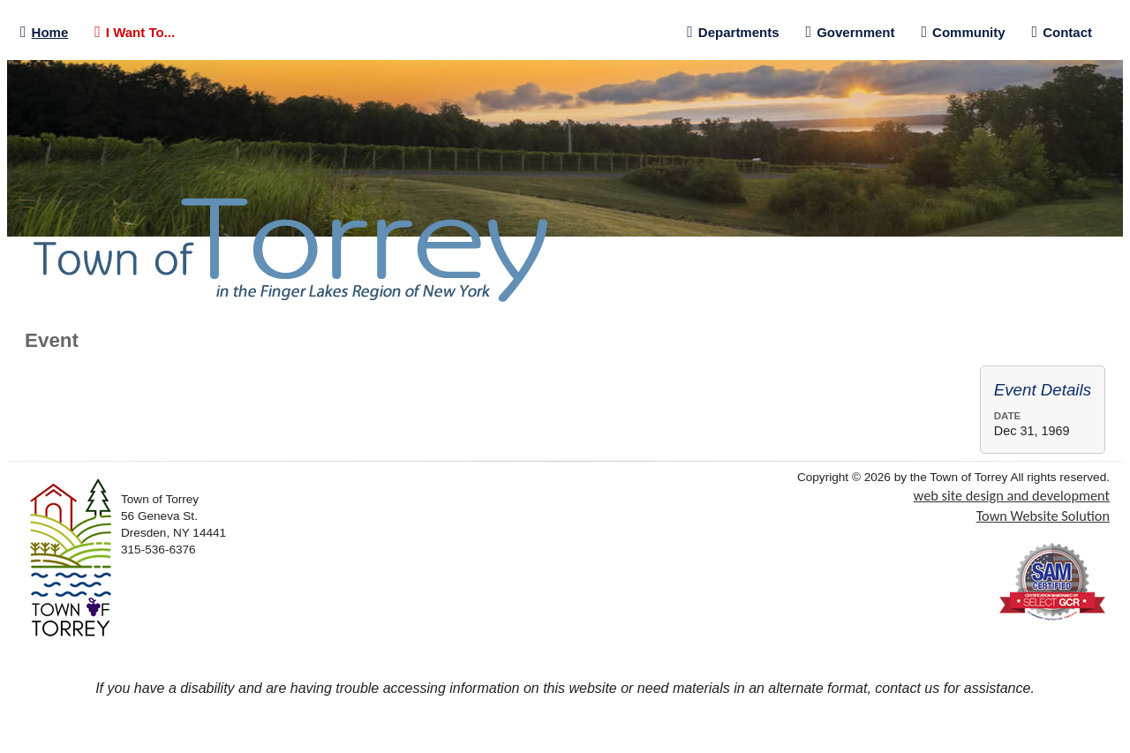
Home (44, 32)
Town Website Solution (1043, 515)
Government (850, 32)
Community (964, 32)
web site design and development (1012, 495)
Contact (1062, 32)
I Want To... (134, 32)
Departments (733, 32)
